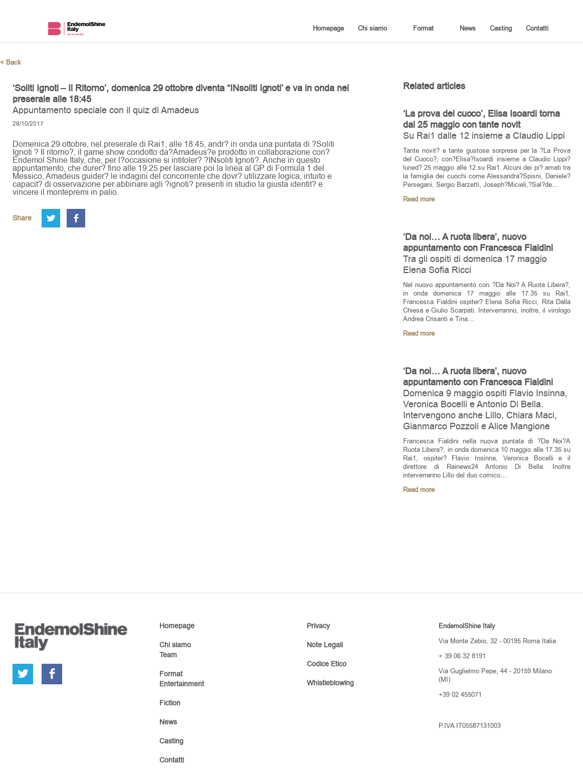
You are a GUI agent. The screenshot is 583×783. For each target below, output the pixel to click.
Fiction (169, 702)
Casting (501, 28)
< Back (10, 62)
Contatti (537, 28)
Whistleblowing (330, 682)
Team (168, 654)
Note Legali (325, 644)
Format (423, 28)
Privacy (318, 625)
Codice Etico (326, 663)
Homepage (328, 28)
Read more (419, 199)
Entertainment (181, 683)
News (468, 28)
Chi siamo (372, 28)
